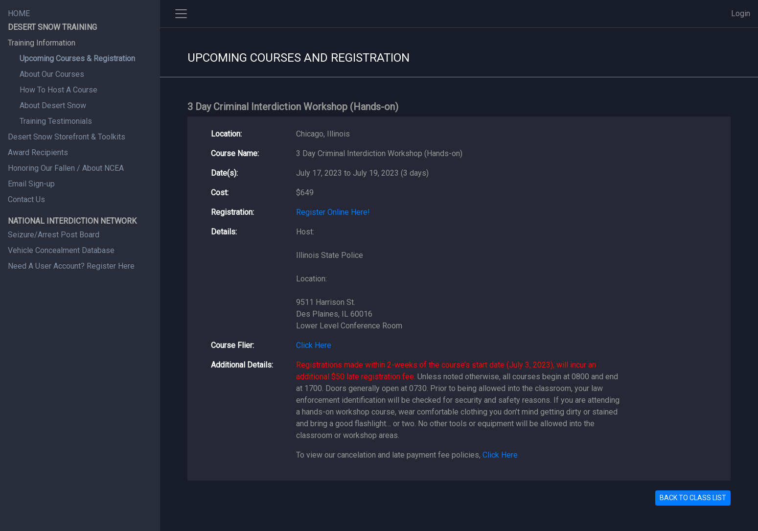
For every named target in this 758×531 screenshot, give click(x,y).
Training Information (41, 42)
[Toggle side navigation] (181, 13)
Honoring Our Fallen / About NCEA (66, 168)
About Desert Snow (53, 105)
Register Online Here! (333, 212)
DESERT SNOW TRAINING (52, 27)
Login (740, 13)
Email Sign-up (31, 183)
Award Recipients (38, 152)
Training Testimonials (56, 121)
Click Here (313, 345)
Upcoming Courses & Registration (77, 58)
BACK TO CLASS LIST (693, 498)
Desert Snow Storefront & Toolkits (66, 136)
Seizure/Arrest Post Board (53, 234)
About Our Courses (52, 74)
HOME (19, 13)
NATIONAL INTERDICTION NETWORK (72, 221)
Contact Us (26, 199)
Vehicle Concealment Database (61, 250)
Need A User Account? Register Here (71, 266)
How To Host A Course (58, 89)
